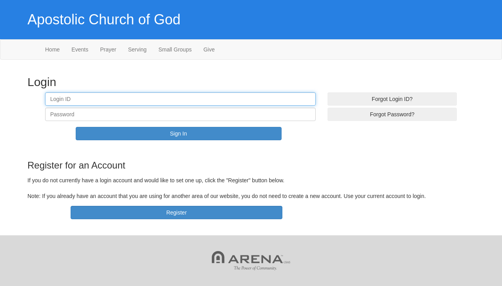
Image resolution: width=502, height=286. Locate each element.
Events (79, 49)
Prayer (108, 49)
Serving (137, 49)
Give (209, 49)
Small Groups (175, 49)
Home (52, 49)
